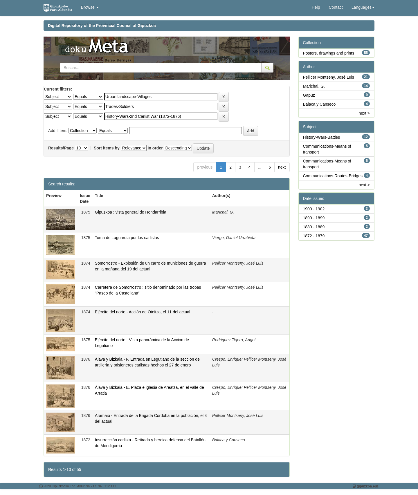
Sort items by (107, 148)
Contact (336, 7)
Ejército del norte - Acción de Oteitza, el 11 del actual (142, 312)
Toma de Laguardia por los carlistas (127, 237)
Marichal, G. (314, 86)
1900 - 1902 (314, 209)
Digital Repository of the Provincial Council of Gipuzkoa (102, 25)
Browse (90, 7)
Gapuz (309, 95)
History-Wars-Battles (321, 137)
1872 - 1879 (314, 236)
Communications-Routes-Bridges (333, 176)
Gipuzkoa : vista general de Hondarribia (130, 212)
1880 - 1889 (314, 227)
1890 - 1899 (314, 218)
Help (316, 7)
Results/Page (61, 148)
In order (155, 148)
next (282, 167)
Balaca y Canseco (319, 104)
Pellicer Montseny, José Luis (328, 77)
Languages (363, 7)
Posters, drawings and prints (328, 53)
